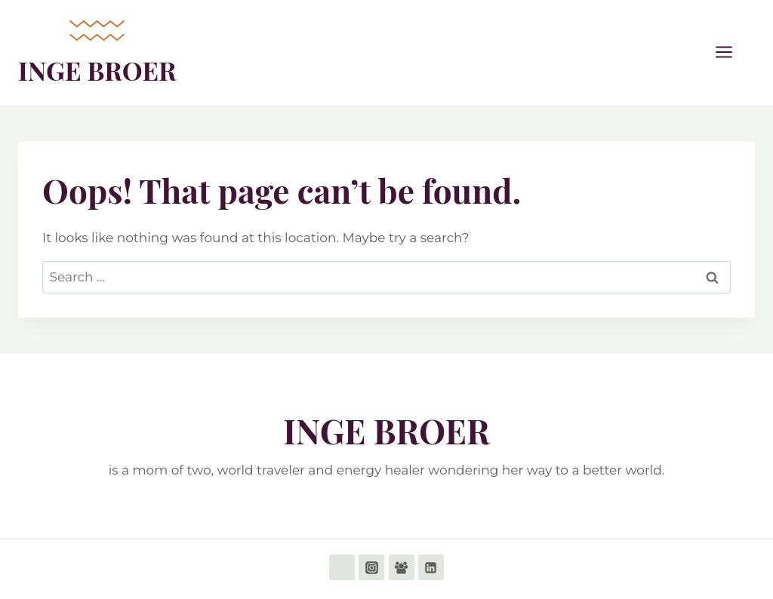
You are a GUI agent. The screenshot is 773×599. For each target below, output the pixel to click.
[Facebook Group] (401, 567)
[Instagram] (371, 567)
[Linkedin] (431, 567)
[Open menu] (731, 52)
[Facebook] (342, 567)
